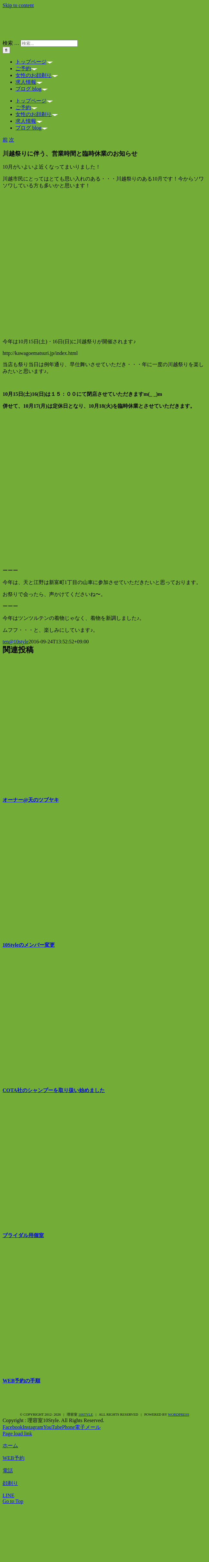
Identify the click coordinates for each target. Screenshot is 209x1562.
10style (85, 1414)
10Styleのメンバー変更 (29, 945)
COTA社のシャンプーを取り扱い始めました (54, 1090)
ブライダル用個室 (23, 1235)
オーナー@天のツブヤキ (31, 800)
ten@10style (16, 641)
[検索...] (49, 43)
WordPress (178, 1414)
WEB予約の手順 (21, 1380)
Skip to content (18, 5)
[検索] (6, 50)
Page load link (17, 1433)
